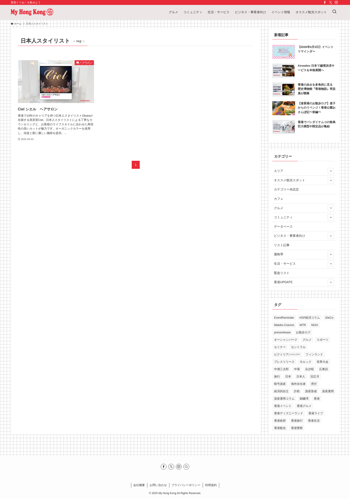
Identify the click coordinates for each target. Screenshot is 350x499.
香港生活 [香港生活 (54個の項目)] (314, 420)
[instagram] (336, 2)
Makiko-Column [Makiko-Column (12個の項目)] (284, 325)
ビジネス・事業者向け (304, 236)
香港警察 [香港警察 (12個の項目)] (297, 428)
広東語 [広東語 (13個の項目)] (323, 369)
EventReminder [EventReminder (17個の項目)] (284, 317)
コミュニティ (304, 217)
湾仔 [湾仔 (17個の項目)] (314, 384)
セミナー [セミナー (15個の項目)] (280, 347)
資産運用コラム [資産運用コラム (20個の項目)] (284, 398)
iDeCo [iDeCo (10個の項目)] (329, 317)
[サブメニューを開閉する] (331, 171)
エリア (304, 171)
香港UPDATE (304, 282)
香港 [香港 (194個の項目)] (317, 398)
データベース (283, 226)
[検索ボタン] (334, 12)
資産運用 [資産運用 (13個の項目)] (328, 391)
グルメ (304, 208)
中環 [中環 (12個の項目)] (297, 369)
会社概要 (139, 485)
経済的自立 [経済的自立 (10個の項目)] (281, 391)
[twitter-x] (330, 2)
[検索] (186, 467)
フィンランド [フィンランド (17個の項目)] (314, 354)
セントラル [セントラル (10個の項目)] (298, 347)
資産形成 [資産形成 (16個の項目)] (311, 391)
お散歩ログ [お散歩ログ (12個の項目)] (303, 332)
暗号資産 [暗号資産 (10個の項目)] (280, 384)
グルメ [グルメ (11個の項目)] (307, 339)
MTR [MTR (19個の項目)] (303, 325)
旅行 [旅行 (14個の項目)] (277, 376)
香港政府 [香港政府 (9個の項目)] (280, 420)
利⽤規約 (211, 485)
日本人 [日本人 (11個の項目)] (300, 376)
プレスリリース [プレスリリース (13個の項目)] (284, 361)
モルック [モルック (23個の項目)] (305, 361)
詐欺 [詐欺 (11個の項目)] (297, 391)
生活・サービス (304, 264)
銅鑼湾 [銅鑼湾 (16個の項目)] (304, 398)
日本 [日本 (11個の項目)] (288, 376)
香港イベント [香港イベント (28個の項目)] (283, 406)
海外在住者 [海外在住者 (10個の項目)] (298, 384)
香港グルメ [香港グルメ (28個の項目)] (304, 406)
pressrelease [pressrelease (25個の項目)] (282, 332)
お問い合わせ (158, 485)
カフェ (278, 198)
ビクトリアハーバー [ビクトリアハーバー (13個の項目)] (287, 354)
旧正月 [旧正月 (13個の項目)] (314, 376)
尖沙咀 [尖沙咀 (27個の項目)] (309, 369)
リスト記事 (282, 245)
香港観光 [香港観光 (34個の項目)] (280, 428)
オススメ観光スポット (304, 180)
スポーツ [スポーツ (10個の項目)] (322, 339)
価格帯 (304, 254)
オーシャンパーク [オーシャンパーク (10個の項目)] (285, 339)
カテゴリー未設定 (286, 189)
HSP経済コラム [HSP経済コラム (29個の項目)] (310, 317)
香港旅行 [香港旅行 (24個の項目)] (297, 420)
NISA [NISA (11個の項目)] (314, 325)
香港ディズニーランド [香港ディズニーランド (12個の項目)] (288, 413)
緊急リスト (282, 273)
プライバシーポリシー (185, 485)
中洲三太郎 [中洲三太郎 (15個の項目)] (281, 369)
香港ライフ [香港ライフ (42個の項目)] (315, 413)
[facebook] (325, 2)
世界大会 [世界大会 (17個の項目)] (322, 361)
